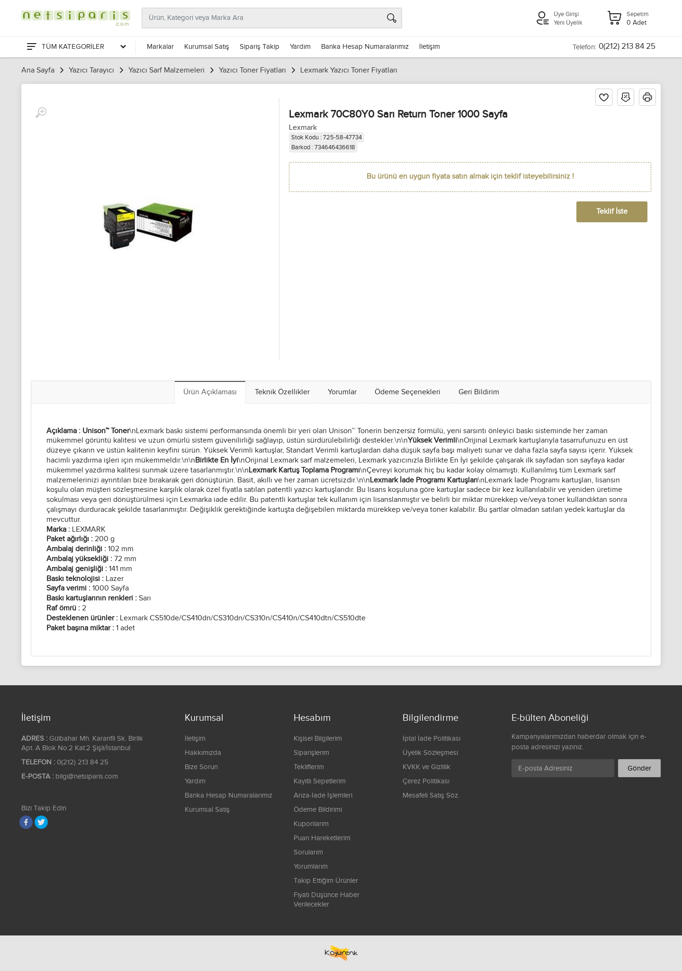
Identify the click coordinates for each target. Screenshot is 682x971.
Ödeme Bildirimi (318, 810)
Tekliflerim (309, 767)
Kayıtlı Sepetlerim (320, 781)
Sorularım (308, 852)
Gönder (639, 768)
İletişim (429, 47)
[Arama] (391, 18)
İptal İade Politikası (431, 739)
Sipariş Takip (259, 47)
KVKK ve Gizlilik (426, 767)
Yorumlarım (311, 866)
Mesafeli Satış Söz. (431, 795)
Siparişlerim (311, 753)
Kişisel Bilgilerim (318, 739)
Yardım (300, 47)
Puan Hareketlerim (322, 838)
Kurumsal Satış (206, 47)
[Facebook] (26, 822)
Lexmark (303, 127)
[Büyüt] (41, 113)
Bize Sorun (201, 767)
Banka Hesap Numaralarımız (365, 47)
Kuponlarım (311, 824)
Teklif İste (612, 211)
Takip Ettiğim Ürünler (326, 881)
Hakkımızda (203, 753)
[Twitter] (41, 822)
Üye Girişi (566, 14)
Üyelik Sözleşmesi (430, 753)
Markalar (160, 47)
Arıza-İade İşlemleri (323, 795)
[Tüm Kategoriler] (75, 47)
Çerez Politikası (426, 781)
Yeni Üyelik (568, 23)
